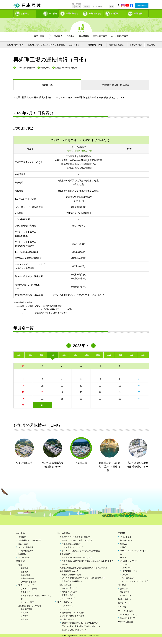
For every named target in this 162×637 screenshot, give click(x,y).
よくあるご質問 (27, 601)
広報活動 (115, 13)
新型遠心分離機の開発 (71, 574)
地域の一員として (69, 587)
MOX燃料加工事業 (119, 35)
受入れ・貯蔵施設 (115, 84)
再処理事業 (84, 35)
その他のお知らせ (67, 618)
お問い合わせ (124, 602)
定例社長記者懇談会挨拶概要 (72, 615)
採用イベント (125, 595)
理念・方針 (23, 543)
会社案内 (25, 13)
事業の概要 (39, 35)
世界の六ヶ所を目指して (72, 580)
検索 (111, 7)
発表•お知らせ (95, 13)
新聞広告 (124, 543)
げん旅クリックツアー (129, 560)
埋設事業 (70, 35)
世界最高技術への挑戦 (69, 570)
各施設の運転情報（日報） (66, 67)
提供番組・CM (126, 539)
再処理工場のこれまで (71, 543)
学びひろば (125, 563)
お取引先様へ (142, 5)
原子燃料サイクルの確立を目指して (75, 536)
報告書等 (24, 615)
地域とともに (65, 584)
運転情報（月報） (117, 44)
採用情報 (138, 13)
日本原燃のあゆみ (26, 550)
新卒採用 (124, 588)
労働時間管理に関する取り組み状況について (81, 622)
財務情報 (22, 553)
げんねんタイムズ (67, 597)
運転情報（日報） (96, 44)
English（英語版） (127, 621)
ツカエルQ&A (128, 577)
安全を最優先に (66, 553)
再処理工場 (47, 84)
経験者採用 (125, 591)
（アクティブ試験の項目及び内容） (79, 150)
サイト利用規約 (125, 610)
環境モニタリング (26, 584)
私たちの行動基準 (26, 546)
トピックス (64, 608)
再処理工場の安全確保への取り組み (77, 556)
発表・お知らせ (64, 601)
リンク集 (122, 606)
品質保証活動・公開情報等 (29, 605)
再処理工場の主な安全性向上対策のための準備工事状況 (83, 567)
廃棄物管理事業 (100, 35)
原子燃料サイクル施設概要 (29, 539)
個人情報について (127, 617)
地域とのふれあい (69, 591)
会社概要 (22, 536)
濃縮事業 (58, 35)
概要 (20, 564)
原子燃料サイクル (130, 570)
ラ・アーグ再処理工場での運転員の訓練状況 (81, 550)
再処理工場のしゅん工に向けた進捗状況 (46, 44)
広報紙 (123, 546)
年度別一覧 (45, 67)
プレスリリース (66, 605)
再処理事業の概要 (15, 44)
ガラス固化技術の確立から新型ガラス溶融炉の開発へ (84, 577)
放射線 (125, 574)
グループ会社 (24, 556)
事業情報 (48, 13)
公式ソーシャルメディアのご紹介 (134, 580)
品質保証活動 (26, 608)
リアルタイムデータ (29, 588)
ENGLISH (86, 6)
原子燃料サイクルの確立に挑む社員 (77, 539)
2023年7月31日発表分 (25, 67)
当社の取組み (72, 13)
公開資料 (24, 612)
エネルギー (127, 567)
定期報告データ (27, 591)
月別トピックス (76, 44)
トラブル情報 (136, 44)
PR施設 (123, 556)
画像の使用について (128, 613)
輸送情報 (151, 44)
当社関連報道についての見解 (72, 612)
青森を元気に (67, 594)
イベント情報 (125, 536)
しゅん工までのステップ (72, 546)
